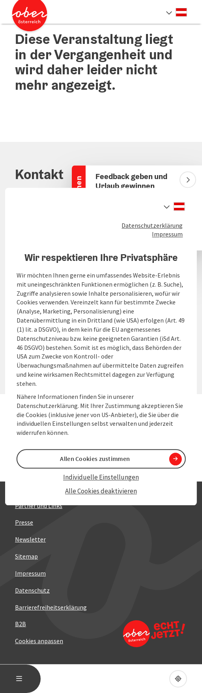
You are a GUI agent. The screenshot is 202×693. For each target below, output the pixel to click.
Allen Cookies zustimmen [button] (95, 459)
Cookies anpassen (39, 641)
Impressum (167, 234)
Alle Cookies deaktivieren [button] (101, 491)
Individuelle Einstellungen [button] (101, 477)
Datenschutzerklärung (152, 225)
